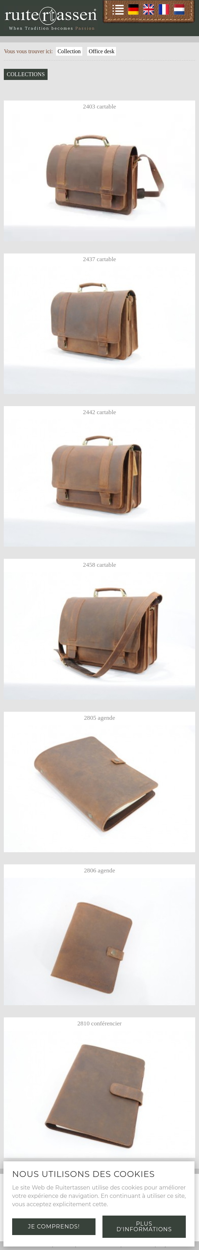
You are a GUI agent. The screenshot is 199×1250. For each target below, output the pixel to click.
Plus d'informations (144, 1226)
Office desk (101, 51)
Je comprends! (54, 1226)
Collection (69, 51)
